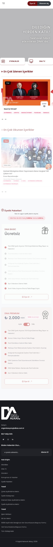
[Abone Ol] (26, 452)
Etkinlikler (14, 61)
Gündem (4, 473)
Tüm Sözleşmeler (7, 531)
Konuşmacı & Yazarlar (9, 477)
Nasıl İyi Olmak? (10, 109)
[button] (32, 3)
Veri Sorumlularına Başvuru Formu (13, 527)
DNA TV (42, 61)
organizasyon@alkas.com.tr (12, 428)
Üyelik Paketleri (6, 482)
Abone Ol (44, 452)
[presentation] (2, 119)
